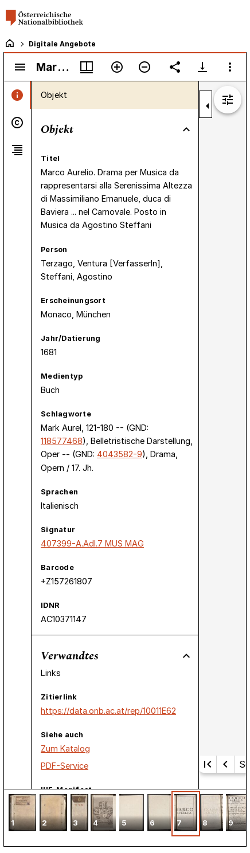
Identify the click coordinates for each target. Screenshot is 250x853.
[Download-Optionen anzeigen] (202, 67)
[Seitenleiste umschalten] (20, 67)
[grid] (125, 817)
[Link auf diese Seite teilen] (175, 67)
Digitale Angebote (62, 44)
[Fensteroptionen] (230, 67)
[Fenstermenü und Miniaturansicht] (86, 67)
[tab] (17, 95)
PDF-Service (64, 766)
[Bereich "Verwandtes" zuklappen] (186, 655)
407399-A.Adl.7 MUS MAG (92, 543)
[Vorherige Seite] (225, 764)
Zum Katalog (65, 748)
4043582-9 (119, 454)
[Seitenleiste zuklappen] (207, 106)
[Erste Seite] (207, 764)
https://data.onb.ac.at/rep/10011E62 (108, 711)
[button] (22, 814)
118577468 (62, 441)
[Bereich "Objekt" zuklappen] (186, 129)
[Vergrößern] (117, 67)
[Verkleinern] (144, 67)
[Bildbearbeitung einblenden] (227, 99)
